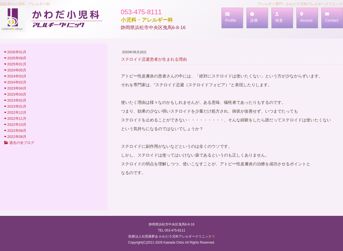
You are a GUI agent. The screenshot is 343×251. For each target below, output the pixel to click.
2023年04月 (15, 88)
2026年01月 (15, 52)
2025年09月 (15, 58)
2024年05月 (15, 70)
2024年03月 (15, 76)
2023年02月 (15, 100)
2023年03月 (15, 94)
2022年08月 (15, 137)
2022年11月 (15, 118)
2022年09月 (15, 131)
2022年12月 (15, 112)
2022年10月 (15, 124)
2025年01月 (15, 64)
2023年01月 (15, 106)
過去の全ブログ (19, 143)
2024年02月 (15, 82)
